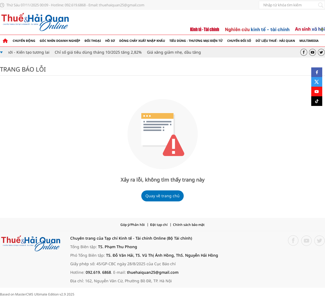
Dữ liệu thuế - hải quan (275, 41)
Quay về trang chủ (162, 195)
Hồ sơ (110, 41)
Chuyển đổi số (239, 41)
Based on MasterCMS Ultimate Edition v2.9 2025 (37, 294)
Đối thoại (93, 41)
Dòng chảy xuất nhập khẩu (142, 41)
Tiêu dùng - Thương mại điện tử (196, 41)
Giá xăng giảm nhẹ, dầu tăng (175, 52)
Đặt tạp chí (158, 224)
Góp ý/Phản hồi (132, 224)
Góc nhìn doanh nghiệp (60, 41)
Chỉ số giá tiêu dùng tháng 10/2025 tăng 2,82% (99, 52)
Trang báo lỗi (23, 69)
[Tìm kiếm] (320, 5)
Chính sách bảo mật (189, 224)
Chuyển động (24, 41)
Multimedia (309, 41)
